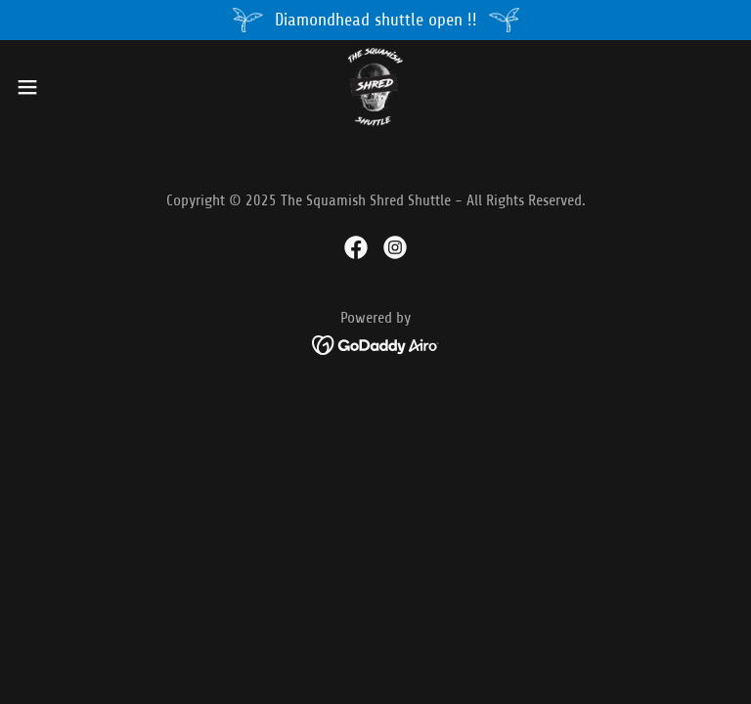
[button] (63, 87)
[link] (375, 87)
